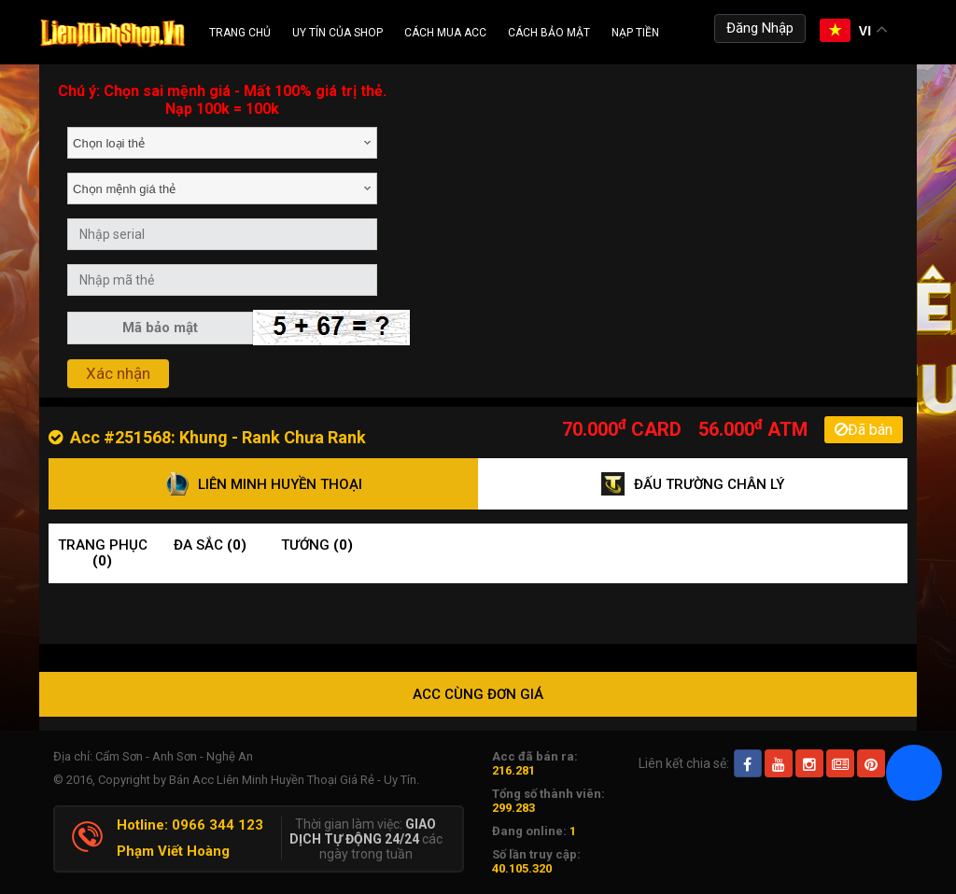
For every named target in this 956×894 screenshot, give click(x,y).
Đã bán (864, 430)
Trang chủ (240, 32)
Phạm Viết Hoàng (173, 851)
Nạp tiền (635, 32)
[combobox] (222, 143)
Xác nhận (118, 373)
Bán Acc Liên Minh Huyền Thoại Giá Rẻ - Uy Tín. (294, 780)
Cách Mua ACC (445, 32)
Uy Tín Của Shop (337, 32)
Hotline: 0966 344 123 (190, 825)
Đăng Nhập (760, 28)
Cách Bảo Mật (549, 32)
